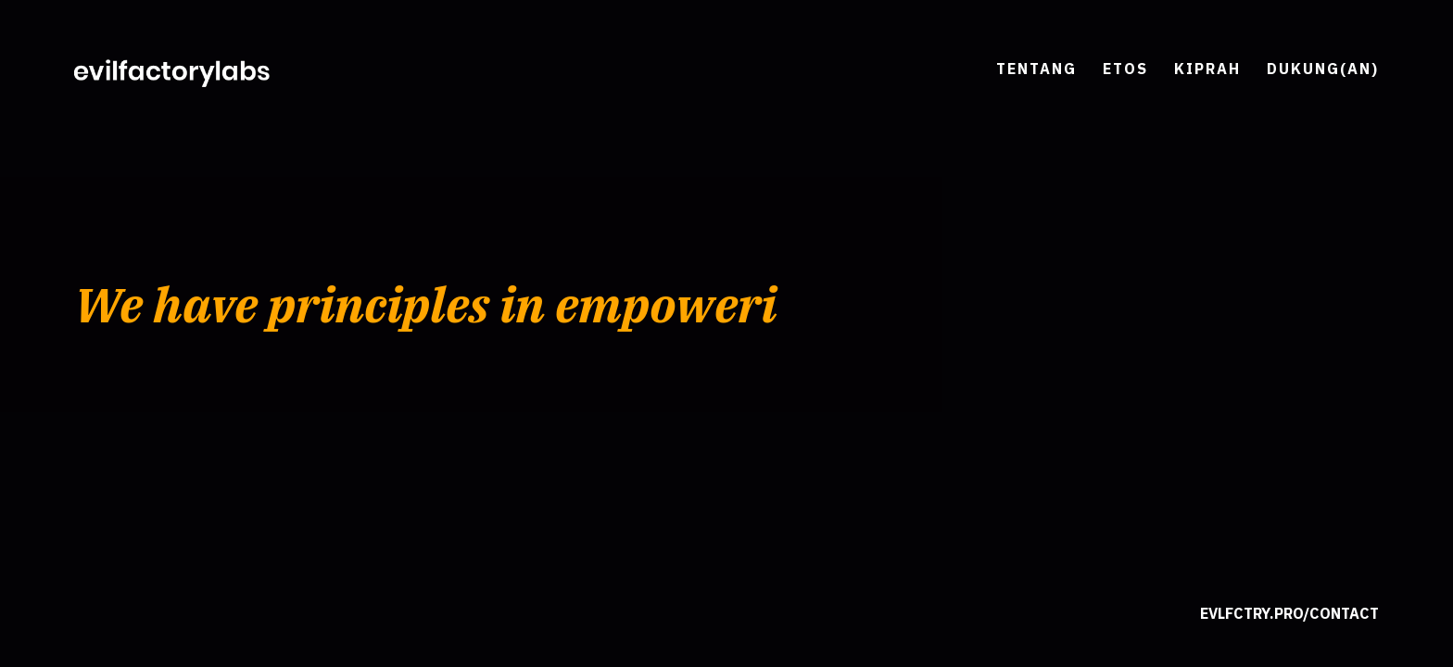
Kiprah (1207, 68)
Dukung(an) (1323, 68)
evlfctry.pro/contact (1289, 613)
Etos (1125, 68)
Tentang (1036, 68)
